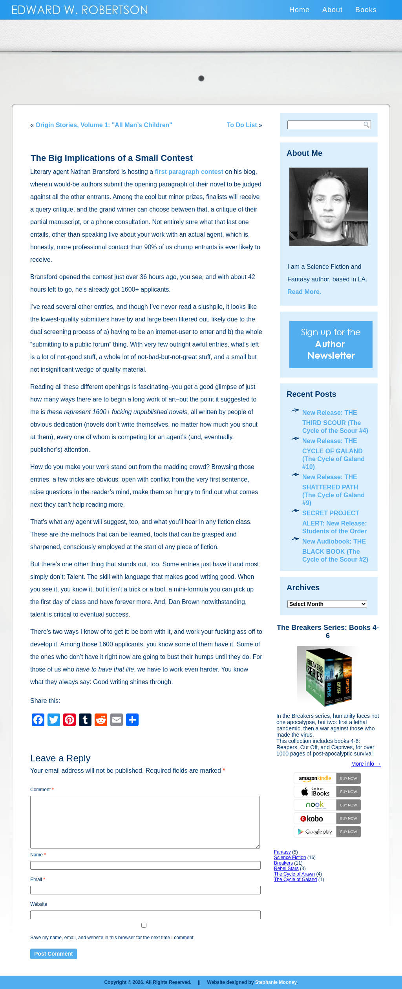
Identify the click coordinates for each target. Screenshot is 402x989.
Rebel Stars (286, 868)
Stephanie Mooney (275, 982)
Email (37, 879)
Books (366, 10)
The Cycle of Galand (295, 879)
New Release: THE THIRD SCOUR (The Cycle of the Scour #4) (335, 421)
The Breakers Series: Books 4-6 (328, 632)
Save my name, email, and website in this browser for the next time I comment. (112, 937)
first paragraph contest (189, 171)
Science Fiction (290, 857)
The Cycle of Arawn (294, 874)
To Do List (242, 125)
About (332, 10)
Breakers (283, 863)
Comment (42, 789)
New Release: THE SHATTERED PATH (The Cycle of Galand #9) (333, 490)
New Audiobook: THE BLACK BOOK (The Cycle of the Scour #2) (335, 550)
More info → (366, 764)
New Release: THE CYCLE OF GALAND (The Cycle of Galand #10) (333, 454)
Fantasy (282, 852)
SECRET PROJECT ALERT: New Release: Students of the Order (334, 522)
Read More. (304, 291)
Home (299, 10)
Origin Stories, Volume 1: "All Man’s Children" (103, 125)
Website (38, 904)
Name (38, 855)
